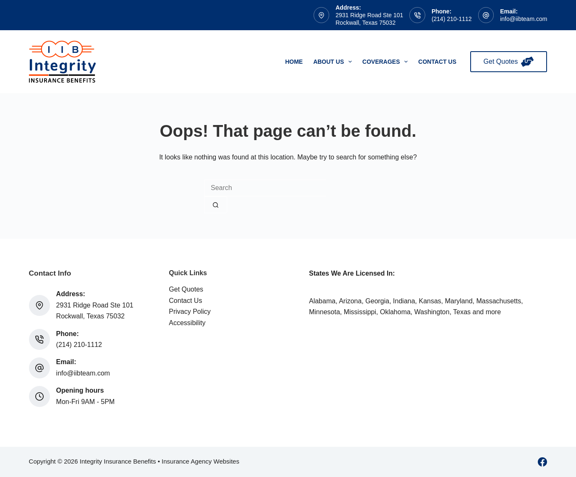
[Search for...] (265, 188)
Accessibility (187, 322)
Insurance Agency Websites (200, 461)
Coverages (386, 62)
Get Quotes (509, 61)
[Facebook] (542, 462)
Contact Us (437, 61)
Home (294, 61)
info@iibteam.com (523, 19)
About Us (334, 62)
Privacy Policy (190, 311)
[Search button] (215, 204)
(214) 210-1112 (452, 19)
